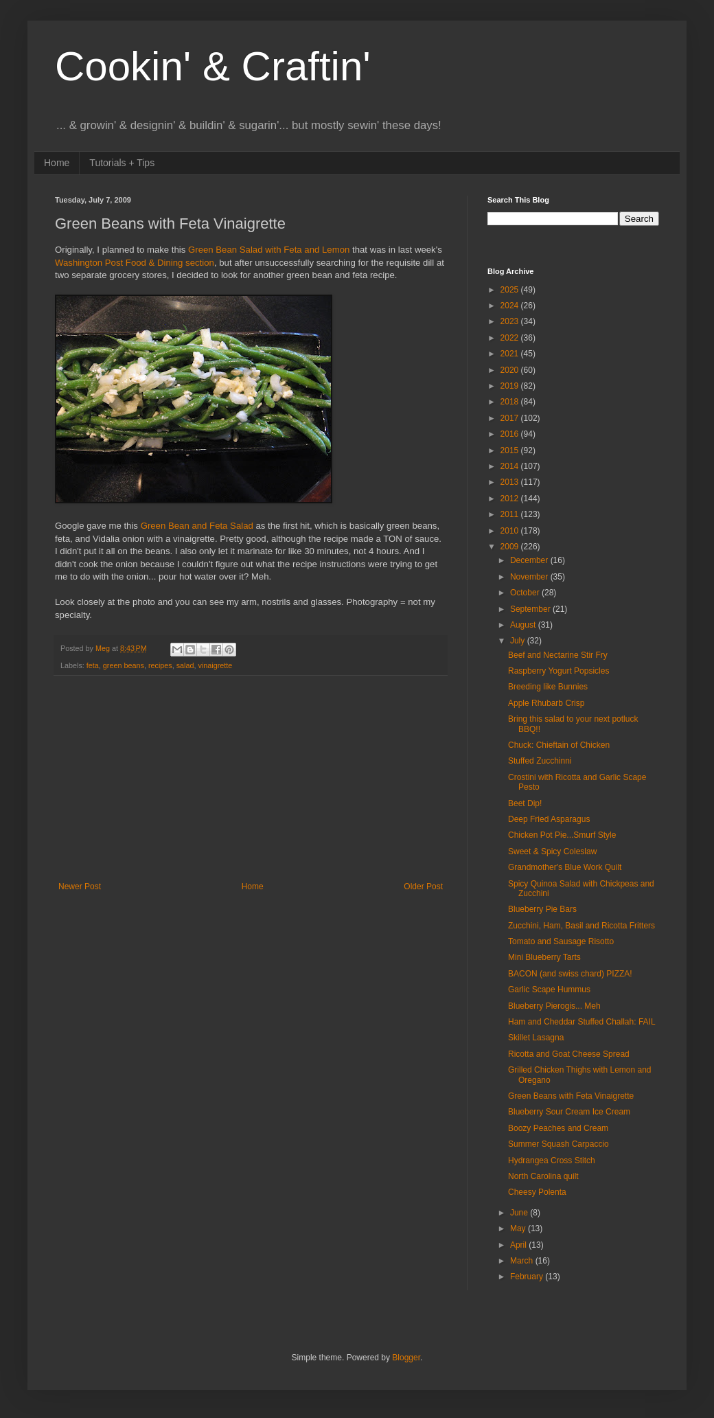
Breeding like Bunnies (548, 686)
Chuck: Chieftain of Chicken (559, 745)
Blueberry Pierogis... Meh (554, 1006)
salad (185, 665)
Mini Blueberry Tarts (544, 957)
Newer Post (79, 886)
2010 (510, 531)
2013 (510, 482)
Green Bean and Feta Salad (197, 526)
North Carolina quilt (543, 1176)
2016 (510, 434)
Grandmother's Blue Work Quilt (564, 867)
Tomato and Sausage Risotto (561, 941)
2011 (510, 514)
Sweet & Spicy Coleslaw (552, 851)
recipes (160, 665)
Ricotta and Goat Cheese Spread (569, 1054)
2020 (510, 370)
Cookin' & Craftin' (213, 66)
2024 (510, 305)
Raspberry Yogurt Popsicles (558, 671)
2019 (510, 386)
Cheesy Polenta (537, 1192)
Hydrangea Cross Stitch (551, 1160)
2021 (510, 353)
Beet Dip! (525, 803)
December (530, 560)
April (519, 1245)
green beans (123, 665)
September (531, 609)
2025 (510, 290)
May (519, 1228)
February (527, 1276)
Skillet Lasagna (536, 1037)
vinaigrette (215, 665)
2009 (510, 546)
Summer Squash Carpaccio (558, 1144)
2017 (510, 418)
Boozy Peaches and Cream (558, 1128)
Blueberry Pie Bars (542, 909)
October (526, 592)
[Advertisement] (251, 779)
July (518, 640)
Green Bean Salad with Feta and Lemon (268, 249)
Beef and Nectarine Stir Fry (558, 655)
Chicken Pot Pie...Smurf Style (562, 835)
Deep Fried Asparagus (549, 819)
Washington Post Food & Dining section (134, 263)
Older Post (423, 886)
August (524, 625)
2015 (510, 450)
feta (93, 665)
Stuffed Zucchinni (540, 761)
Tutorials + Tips (121, 162)
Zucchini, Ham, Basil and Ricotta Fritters (581, 925)
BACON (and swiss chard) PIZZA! (570, 974)
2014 (510, 466)
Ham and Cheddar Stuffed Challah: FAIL (582, 1022)
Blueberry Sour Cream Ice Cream (569, 1112)
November (530, 577)
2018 (510, 402)
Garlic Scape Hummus (549, 989)
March (523, 1261)
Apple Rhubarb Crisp (546, 703)
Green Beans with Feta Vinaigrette (571, 1096)
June (520, 1212)
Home (56, 162)
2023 (510, 321)
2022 (510, 338)
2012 (510, 498)
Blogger (406, 1357)
